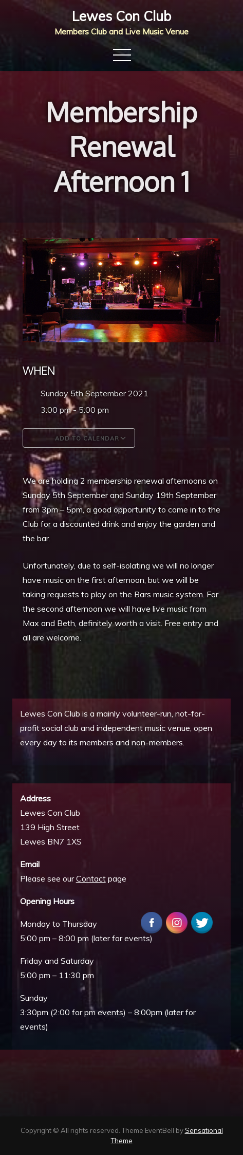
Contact (91, 878)
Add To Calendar (79, 438)
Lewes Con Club (121, 16)
